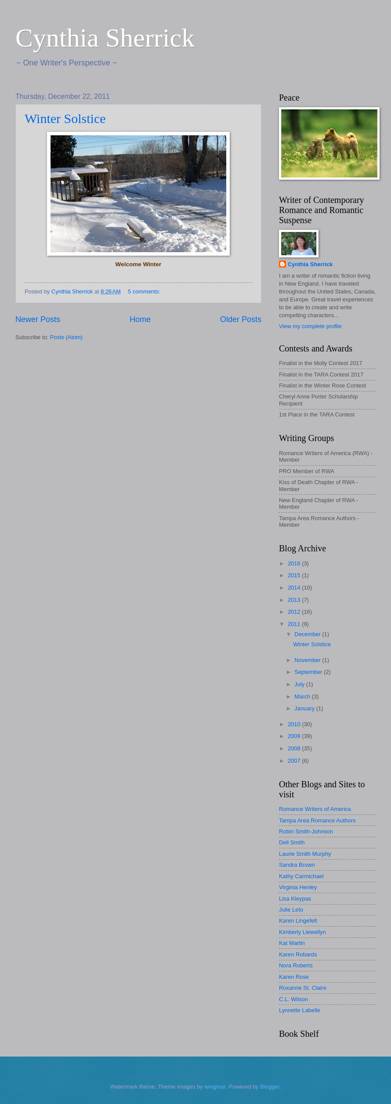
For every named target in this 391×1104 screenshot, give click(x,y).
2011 (295, 624)
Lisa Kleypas (295, 898)
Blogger (269, 1086)
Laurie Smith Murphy (305, 854)
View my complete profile (310, 326)
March (302, 696)
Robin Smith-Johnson (306, 831)
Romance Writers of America (315, 809)
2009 (295, 736)
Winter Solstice (65, 118)
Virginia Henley (298, 887)
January (305, 708)
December (308, 634)
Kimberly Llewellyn (302, 932)
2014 (295, 587)
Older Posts (240, 319)
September (309, 672)
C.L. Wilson (293, 999)
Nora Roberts (296, 965)
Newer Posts (37, 319)
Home (140, 319)
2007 (295, 760)
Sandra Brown (297, 864)
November (308, 660)
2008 (295, 748)
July (300, 684)
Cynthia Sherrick (105, 37)
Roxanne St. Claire (302, 988)
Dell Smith (292, 842)
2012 (295, 611)
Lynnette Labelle (299, 1010)
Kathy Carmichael (301, 876)
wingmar (214, 1086)
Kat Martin (292, 943)
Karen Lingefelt (298, 920)
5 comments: (145, 291)
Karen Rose (294, 977)
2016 (295, 563)
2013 (295, 600)
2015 (295, 575)
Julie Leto (291, 909)
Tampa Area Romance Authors (317, 820)
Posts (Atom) (66, 337)
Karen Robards (298, 954)
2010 (295, 724)
